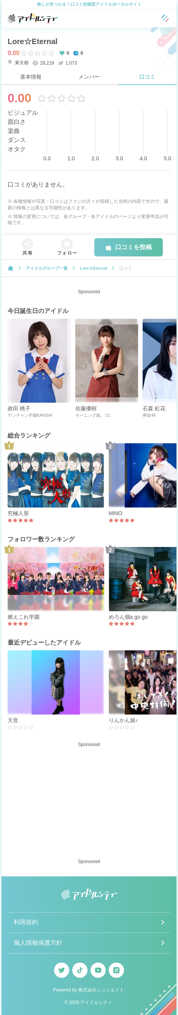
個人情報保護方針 (38, 942)
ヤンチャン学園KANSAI (30, 415)
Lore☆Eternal (32, 41)
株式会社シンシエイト (101, 990)
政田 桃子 (19, 408)
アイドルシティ (96, 1002)
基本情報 (30, 77)
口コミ (147, 77)
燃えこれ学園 (24, 617)
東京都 (18, 62)
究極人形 (18, 513)
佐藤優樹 (86, 408)
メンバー (89, 77)
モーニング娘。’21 (92, 415)
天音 (13, 720)
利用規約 (26, 922)
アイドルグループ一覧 (47, 268)
